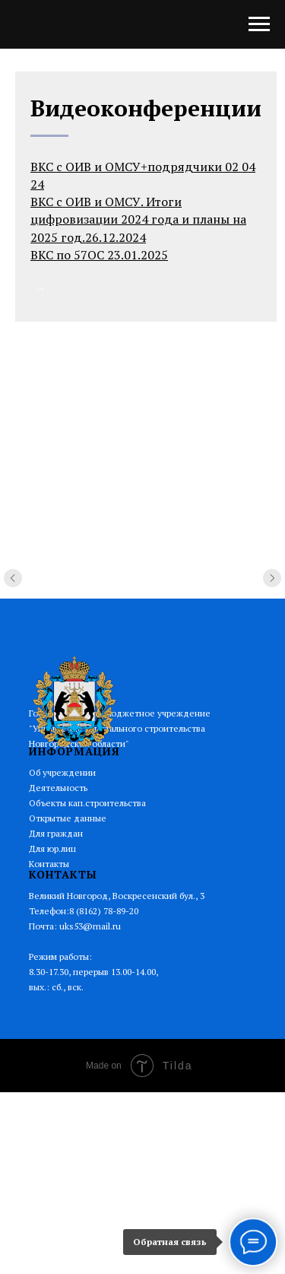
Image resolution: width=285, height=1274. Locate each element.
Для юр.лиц (52, 848)
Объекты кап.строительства (87, 803)
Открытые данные (67, 818)
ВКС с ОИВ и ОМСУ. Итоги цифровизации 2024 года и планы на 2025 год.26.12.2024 (138, 219)
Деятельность (58, 787)
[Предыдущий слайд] (13, 596)
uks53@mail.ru (90, 926)
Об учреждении (62, 772)
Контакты (49, 863)
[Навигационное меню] (259, 24)
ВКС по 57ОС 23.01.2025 (99, 254)
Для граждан (56, 833)
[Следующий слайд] (272, 596)
